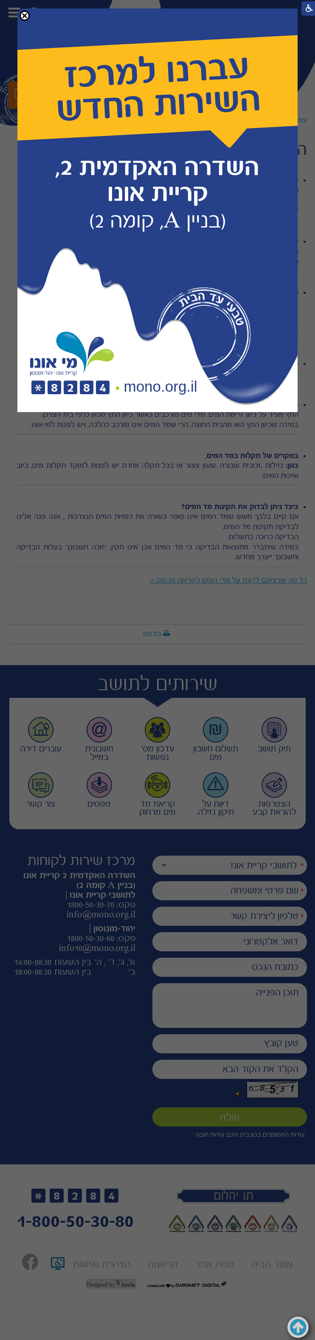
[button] (25, 16)
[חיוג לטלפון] (70, 388)
